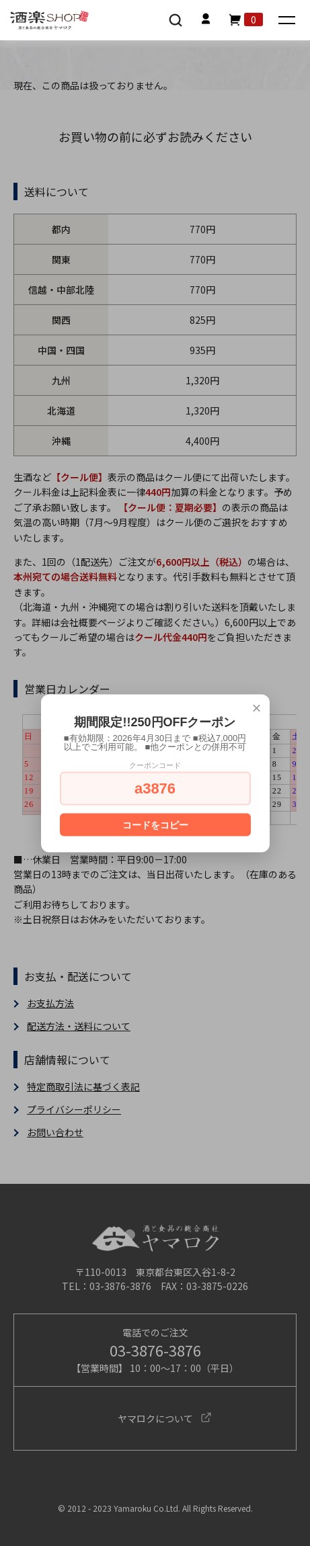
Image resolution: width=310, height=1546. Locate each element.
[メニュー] (288, 21)
